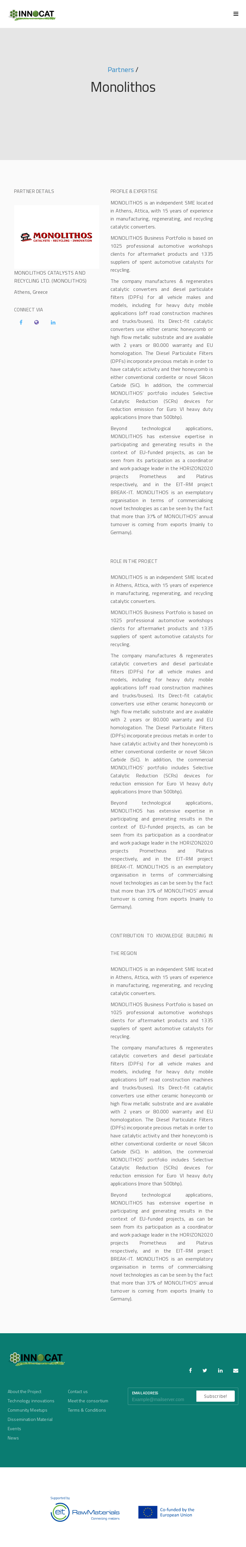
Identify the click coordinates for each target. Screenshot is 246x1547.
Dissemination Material (30, 1419)
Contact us (78, 1391)
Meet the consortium (88, 1400)
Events (14, 1428)
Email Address (145, 1393)
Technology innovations (31, 1400)
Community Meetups (27, 1410)
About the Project (24, 1391)
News (13, 1437)
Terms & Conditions (87, 1410)
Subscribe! (215, 1396)
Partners (121, 69)
